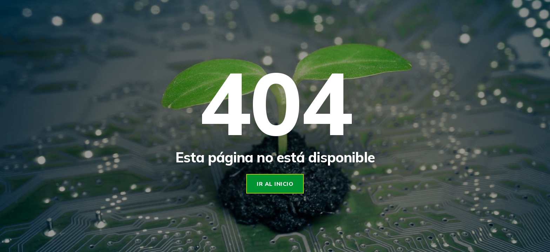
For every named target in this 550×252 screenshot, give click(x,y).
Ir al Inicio (275, 183)
